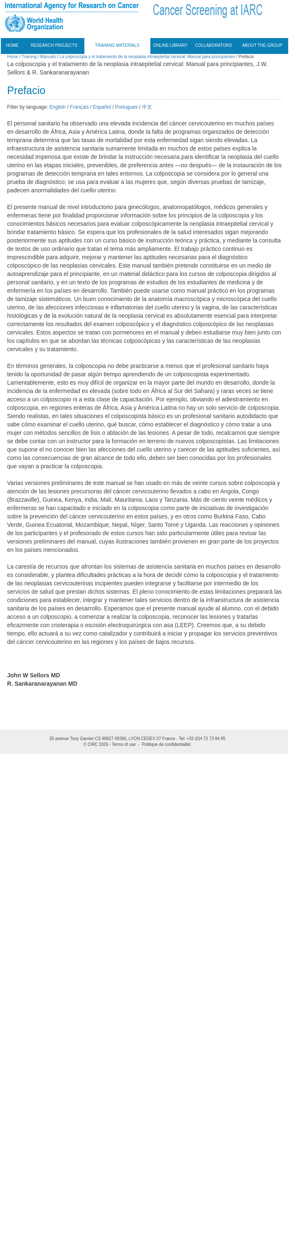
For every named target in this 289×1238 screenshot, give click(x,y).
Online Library (170, 45)
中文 (147, 107)
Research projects (53, 45)
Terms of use (124, 744)
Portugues (126, 107)
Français (79, 107)
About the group (262, 45)
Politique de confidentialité (166, 744)
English (57, 107)
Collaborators (213, 45)
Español (102, 107)
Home (12, 45)
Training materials (117, 45)
